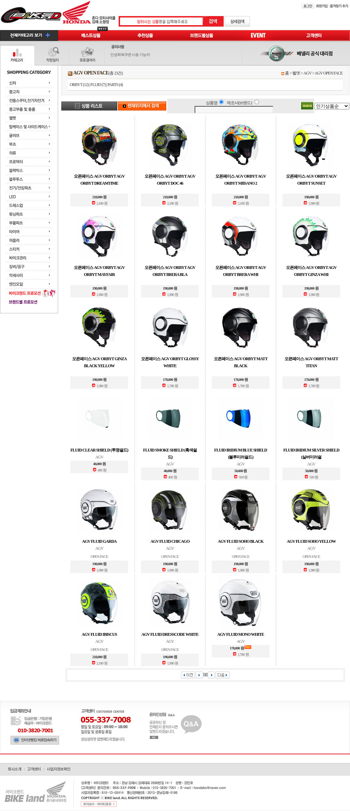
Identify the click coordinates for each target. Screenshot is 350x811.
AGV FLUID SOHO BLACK (240, 541)
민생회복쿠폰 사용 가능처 (130, 54)
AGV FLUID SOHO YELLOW (311, 541)
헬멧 (296, 73)
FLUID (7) (97, 84)
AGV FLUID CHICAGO (169, 541)
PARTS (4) (115, 84)
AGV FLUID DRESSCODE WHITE (169, 634)
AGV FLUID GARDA (99, 541)
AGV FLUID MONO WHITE (240, 634)
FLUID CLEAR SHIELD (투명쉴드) (99, 450)
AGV (307, 73)
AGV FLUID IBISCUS (99, 634)
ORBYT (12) (79, 84)
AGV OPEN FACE (329, 73)
